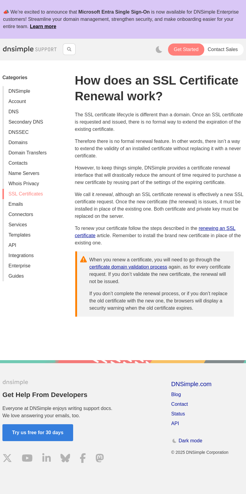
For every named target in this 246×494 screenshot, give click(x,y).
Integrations (21, 255)
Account (17, 101)
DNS (13, 111)
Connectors (20, 214)
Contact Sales (223, 49)
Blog (176, 394)
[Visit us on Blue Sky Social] (65, 459)
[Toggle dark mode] (159, 49)
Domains (18, 142)
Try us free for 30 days (37, 432)
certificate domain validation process (128, 267)
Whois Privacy (23, 183)
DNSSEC (18, 132)
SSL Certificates (25, 193)
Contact (179, 404)
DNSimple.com (191, 384)
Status (178, 413)
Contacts (18, 163)
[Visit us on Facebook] (83, 459)
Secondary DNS (25, 121)
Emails (15, 204)
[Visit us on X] (7, 459)
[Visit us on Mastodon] (99, 459)
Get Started (186, 49)
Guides (16, 276)
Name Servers (23, 173)
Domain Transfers (27, 152)
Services (17, 224)
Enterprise (19, 265)
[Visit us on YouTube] (27, 459)
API (12, 245)
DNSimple (19, 91)
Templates (19, 234)
